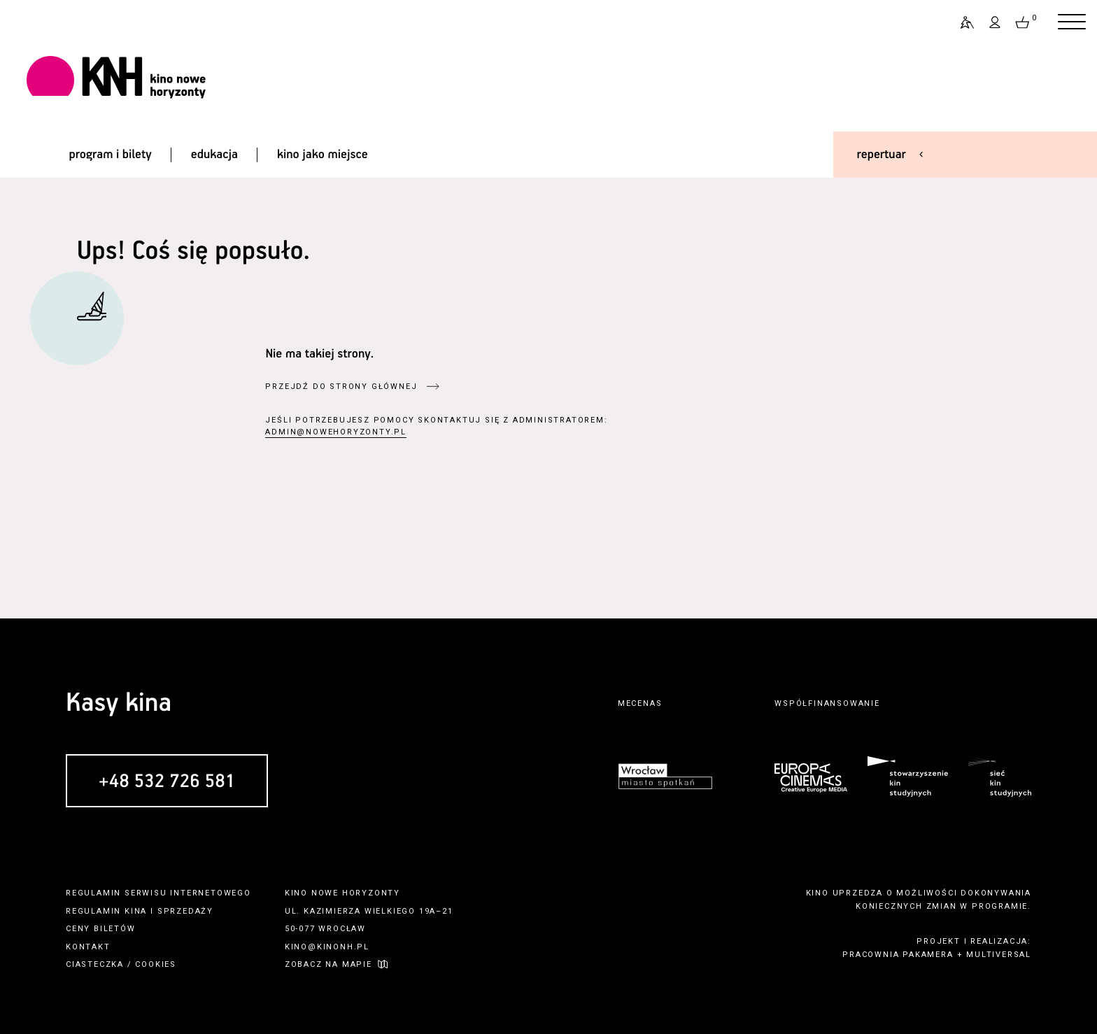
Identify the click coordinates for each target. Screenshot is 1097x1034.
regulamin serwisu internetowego (158, 893)
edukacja (214, 155)
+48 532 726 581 (167, 782)
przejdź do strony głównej (341, 386)
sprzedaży (185, 911)
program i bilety (110, 155)
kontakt (88, 946)
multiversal (998, 954)
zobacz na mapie (328, 964)
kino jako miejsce (322, 155)
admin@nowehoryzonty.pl (335, 432)
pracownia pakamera (897, 954)
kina (136, 911)
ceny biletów (101, 928)
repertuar (881, 155)
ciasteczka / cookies (121, 964)
